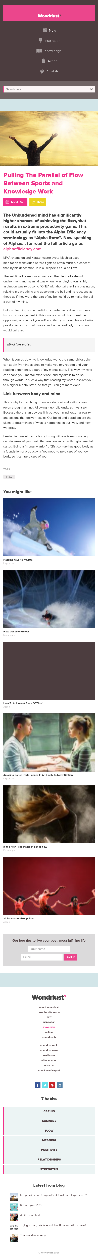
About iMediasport (49, 1070)
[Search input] (47, 89)
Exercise (49, 1121)
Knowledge (49, 1027)
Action (49, 1032)
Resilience (49, 1055)
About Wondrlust (49, 1007)
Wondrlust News (49, 1050)
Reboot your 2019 (31, 1205)
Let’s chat (49, 1065)
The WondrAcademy (33, 1235)
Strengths (49, 1169)
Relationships (49, 1159)
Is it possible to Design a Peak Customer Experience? (53, 1195)
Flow (9, 477)
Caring (49, 1111)
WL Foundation (49, 1060)
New (49, 1017)
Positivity (49, 1150)
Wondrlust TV (49, 1037)
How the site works (49, 1012)
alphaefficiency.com (22, 249)
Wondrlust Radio (49, 1045)
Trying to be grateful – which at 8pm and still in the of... (54, 1225)
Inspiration (49, 1022)
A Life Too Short (30, 1215)
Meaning (49, 1140)
